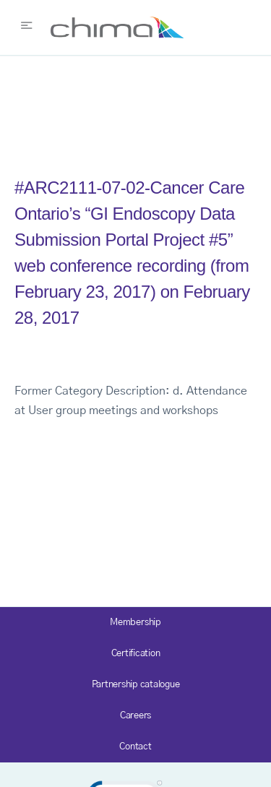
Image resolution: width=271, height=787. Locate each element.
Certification (135, 653)
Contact (135, 747)
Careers (135, 716)
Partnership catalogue (136, 684)
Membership (135, 622)
